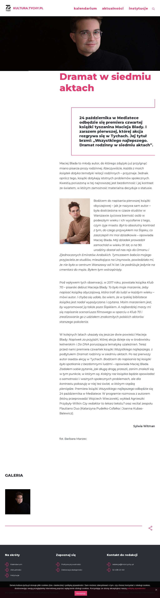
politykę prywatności (136, 588)
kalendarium (85, 8)
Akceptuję (80, 593)
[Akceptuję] (156, 589)
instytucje (138, 8)
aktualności (113, 8)
